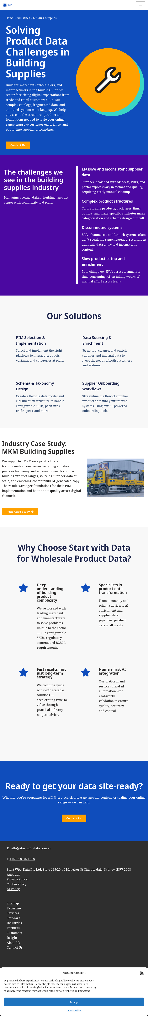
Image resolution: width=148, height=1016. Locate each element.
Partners (13, 928)
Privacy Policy (17, 879)
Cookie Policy (74, 1010)
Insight (12, 938)
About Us (13, 943)
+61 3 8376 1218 (23, 859)
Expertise (14, 908)
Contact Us (14, 947)
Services (13, 913)
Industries (23, 18)
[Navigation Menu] (140, 5)
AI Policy (13, 889)
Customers (14, 933)
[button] (142, 973)
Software (13, 918)
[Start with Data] (7, 5)
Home (9, 18)
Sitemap (13, 903)
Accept (74, 1002)
